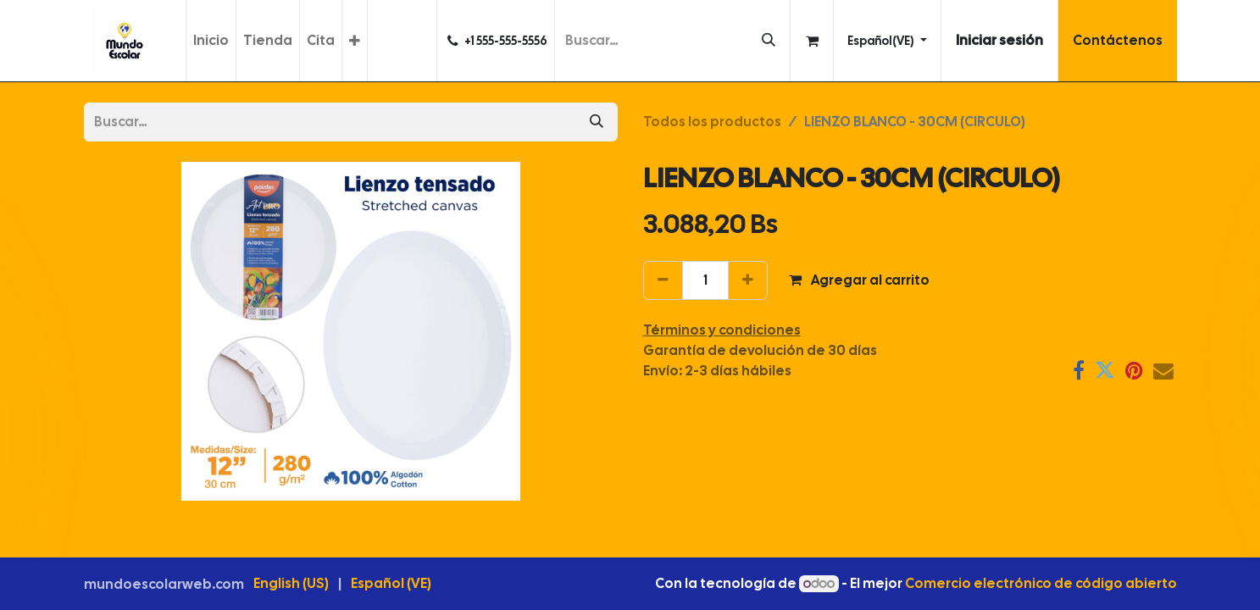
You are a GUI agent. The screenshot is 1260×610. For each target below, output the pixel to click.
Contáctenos (1118, 40)
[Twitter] (1105, 370)
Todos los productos (712, 121)
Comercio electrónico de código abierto (1041, 583)
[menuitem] (211, 40)
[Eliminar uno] (663, 280)
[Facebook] (1079, 370)
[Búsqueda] (768, 40)
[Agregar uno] (748, 280)
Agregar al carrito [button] (859, 280)
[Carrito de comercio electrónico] (812, 40)
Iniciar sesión (999, 40)
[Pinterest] (1134, 370)
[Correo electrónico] (1163, 370)
